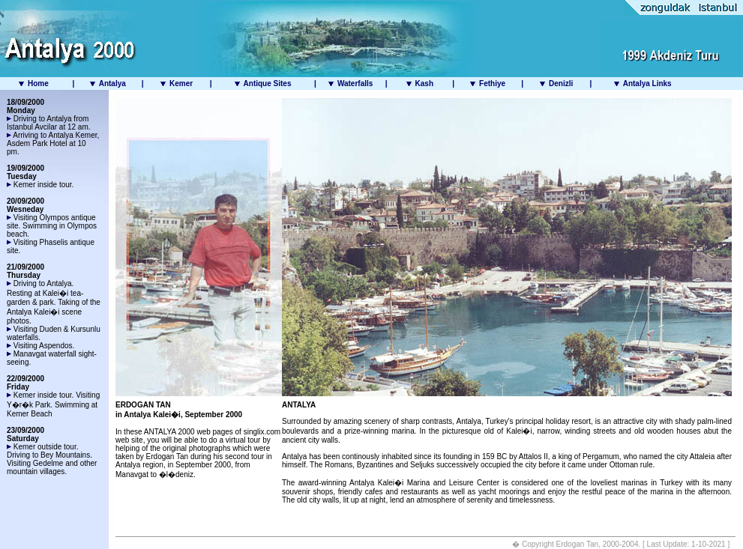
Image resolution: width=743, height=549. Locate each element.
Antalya (112, 83)
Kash (424, 83)
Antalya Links (646, 83)
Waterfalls (355, 83)
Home (38, 83)
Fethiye (492, 83)
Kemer (181, 83)
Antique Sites (268, 83)
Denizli (560, 83)
